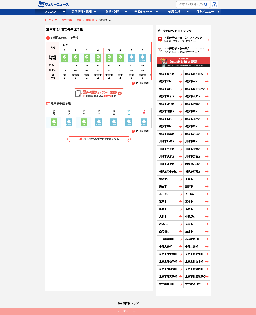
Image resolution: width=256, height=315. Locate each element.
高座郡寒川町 (192, 239)
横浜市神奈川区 (194, 74)
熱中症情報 (67, 20)
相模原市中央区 (168, 171)
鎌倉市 (163, 186)
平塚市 (189, 179)
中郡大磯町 (165, 246)
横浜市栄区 (165, 126)
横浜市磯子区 (166, 96)
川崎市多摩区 (166, 156)
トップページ (51, 20)
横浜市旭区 (191, 111)
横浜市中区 (191, 81)
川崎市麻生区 (166, 164)
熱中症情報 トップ (128, 303)
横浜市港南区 (166, 111)
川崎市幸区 (191, 141)
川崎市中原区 (166, 149)
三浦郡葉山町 (166, 239)
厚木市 (189, 209)
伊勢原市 (190, 216)
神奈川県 (90, 20)
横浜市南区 (165, 89)
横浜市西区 (165, 81)
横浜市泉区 (191, 126)
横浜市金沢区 (192, 96)
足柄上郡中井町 (168, 254)
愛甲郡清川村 (192, 284)
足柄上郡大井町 (194, 254)
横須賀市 (164, 179)
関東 (79, 20)
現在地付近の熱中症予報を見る (99, 139)
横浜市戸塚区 (192, 104)
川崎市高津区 (192, 149)
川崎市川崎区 (166, 141)
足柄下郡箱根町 (194, 269)
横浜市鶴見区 (166, 74)
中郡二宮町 (191, 246)
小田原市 (164, 194)
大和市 (163, 216)
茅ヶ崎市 (190, 194)
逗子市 (163, 201)
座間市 (189, 224)
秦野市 (163, 209)
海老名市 (164, 224)
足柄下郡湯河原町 (195, 276)
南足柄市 (164, 231)
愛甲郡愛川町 (166, 284)
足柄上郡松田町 (168, 261)
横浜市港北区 (166, 104)
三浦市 (189, 201)
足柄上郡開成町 (168, 269)
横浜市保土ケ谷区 (195, 89)
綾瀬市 (189, 231)
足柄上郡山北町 (194, 261)
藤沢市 (189, 186)
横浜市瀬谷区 (192, 119)
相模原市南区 (192, 171)
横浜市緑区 (165, 119)
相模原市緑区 (192, 164)
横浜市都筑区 (192, 134)
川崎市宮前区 (192, 156)
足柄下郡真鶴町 (168, 276)
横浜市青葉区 (166, 134)
